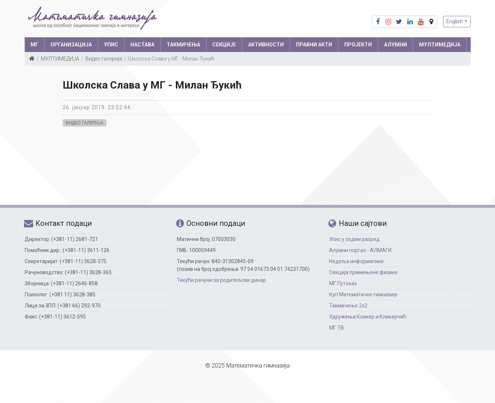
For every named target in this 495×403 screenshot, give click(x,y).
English (454, 21)
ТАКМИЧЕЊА (183, 45)
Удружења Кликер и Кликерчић (367, 317)
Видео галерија (104, 59)
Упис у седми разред (354, 239)
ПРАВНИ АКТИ (314, 45)
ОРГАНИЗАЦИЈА (71, 45)
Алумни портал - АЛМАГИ (360, 250)
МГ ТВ (336, 328)
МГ (34, 45)
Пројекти (358, 45)
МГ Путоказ (343, 283)
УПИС (111, 45)
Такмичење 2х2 (348, 306)
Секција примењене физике (363, 272)
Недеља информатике (356, 261)
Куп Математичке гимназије (363, 294)
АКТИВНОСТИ (266, 45)
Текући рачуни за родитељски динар (221, 280)
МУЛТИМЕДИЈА (439, 45)
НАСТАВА (142, 45)
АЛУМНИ (395, 45)
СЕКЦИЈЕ (224, 45)
